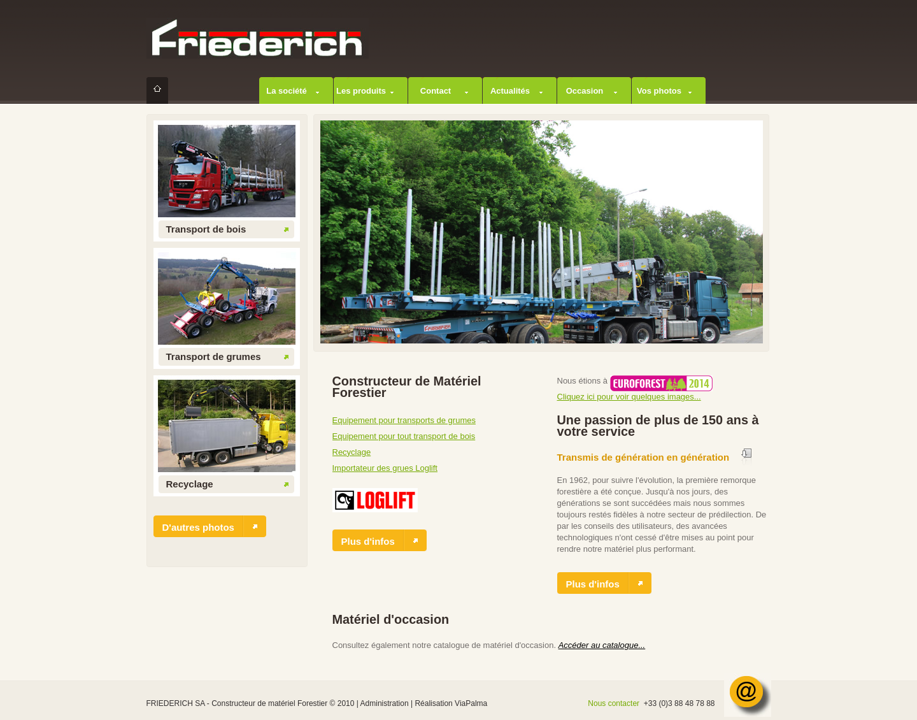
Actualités (510, 91)
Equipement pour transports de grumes (404, 420)
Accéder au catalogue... (602, 645)
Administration (384, 703)
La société (286, 91)
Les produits (361, 91)
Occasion (585, 91)
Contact (435, 91)
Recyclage (189, 484)
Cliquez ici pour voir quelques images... (629, 396)
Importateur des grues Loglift (384, 468)
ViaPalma (471, 703)
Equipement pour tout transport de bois (404, 436)
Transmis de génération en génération (643, 457)
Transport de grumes (213, 356)
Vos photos (659, 91)
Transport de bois (206, 229)
